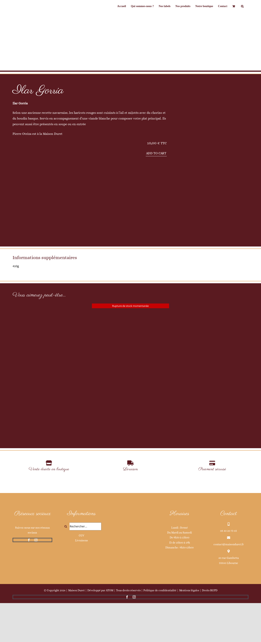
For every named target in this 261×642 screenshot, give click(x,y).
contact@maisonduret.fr (228, 583)
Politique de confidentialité (159, 629)
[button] (242, 6)
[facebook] (28, 578)
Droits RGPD (209, 629)
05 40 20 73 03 (228, 569)
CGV (81, 574)
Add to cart (156, 153)
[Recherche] (66, 565)
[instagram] (36, 578)
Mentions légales (189, 629)
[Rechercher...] (81, 565)
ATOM (109, 629)
